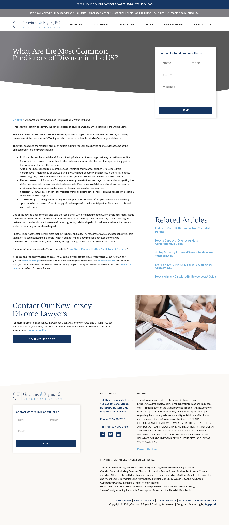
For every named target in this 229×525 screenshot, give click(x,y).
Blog (149, 24)
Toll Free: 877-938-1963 (114, 426)
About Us (76, 24)
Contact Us (202, 24)
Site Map (185, 500)
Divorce (17, 119)
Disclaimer (123, 500)
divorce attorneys (107, 260)
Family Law (127, 24)
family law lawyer (31, 260)
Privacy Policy (144, 500)
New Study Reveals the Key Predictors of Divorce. (97, 248)
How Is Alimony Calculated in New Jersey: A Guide (185, 276)
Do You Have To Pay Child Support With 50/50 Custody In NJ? (183, 266)
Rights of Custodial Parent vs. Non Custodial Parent (182, 230)
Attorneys (101, 24)
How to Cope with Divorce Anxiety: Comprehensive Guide (177, 242)
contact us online (36, 330)
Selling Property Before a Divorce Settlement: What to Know (184, 254)
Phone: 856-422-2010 (112, 418)
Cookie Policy (166, 500)
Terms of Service (204, 500)
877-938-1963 (144, 4)
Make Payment (174, 24)
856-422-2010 (124, 4)
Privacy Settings (147, 449)
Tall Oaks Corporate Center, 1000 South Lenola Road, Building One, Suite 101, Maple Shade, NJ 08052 (137, 12)
